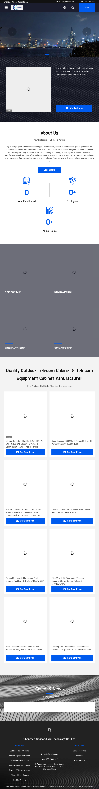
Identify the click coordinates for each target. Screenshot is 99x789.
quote (87, 7)
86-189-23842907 (87, 2)
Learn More (49, 170)
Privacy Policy (79, 761)
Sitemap (79, 756)
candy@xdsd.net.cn (65, 2)
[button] (47, 54)
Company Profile (79, 751)
